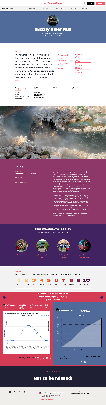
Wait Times (73, 8)
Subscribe (100, 3)
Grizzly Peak (18, 89)
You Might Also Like (59, 8)
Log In (90, 3)
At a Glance (32, 8)
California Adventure (57, 33)
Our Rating (85, 8)
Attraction (47, 33)
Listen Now (47, 399)
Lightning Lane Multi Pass (22, 96)
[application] (26, 333)
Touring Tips (44, 8)
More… (17, 80)
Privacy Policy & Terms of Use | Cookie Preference (80, 393)
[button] (41, 315)
